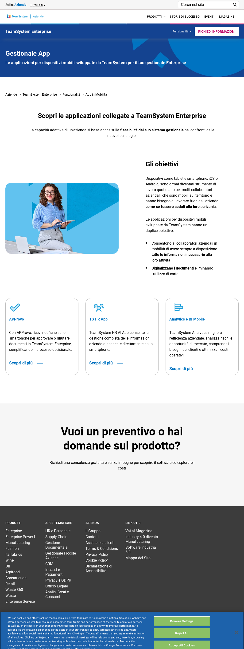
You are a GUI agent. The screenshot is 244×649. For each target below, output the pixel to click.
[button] (37, 5)
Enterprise (13, 531)
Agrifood (12, 572)
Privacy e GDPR (58, 580)
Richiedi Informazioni (216, 31)
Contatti (92, 537)
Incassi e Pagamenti (54, 572)
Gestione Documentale (56, 545)
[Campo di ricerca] (204, 4)
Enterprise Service (20, 601)
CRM (49, 564)
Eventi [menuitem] (209, 16)
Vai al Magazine (138, 531)
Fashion (12, 548)
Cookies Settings (181, 633)
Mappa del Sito (138, 558)
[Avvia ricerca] (235, 4)
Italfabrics (13, 554)
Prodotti (156, 16)
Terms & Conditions (101, 548)
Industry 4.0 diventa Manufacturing (141, 539)
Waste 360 (14, 589)
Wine (9, 560)
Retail (10, 584)
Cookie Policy (96, 560)
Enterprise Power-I (20, 537)
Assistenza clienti (99, 542)
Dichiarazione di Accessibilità (98, 568)
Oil (7, 566)
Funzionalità (182, 31)
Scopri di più (21, 363)
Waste (10, 595)
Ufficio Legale (56, 586)
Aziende (11, 94)
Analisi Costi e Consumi (57, 594)
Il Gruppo (93, 531)
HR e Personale (57, 531)
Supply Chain (56, 537)
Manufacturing (17, 542)
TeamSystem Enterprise (40, 94)
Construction (16, 578)
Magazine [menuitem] (226, 16)
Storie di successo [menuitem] (185, 16)
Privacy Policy (97, 554)
